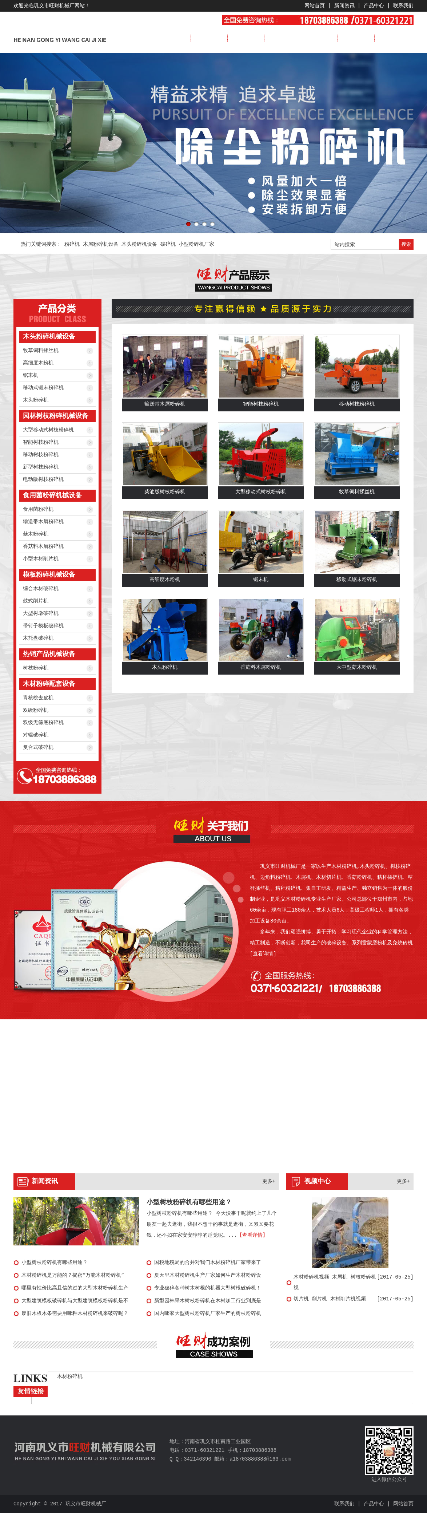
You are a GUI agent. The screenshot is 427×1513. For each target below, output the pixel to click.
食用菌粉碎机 (38, 509)
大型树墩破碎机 (41, 613)
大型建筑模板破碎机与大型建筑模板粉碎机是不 (74, 1301)
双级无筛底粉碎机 (43, 723)
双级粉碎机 (35, 710)
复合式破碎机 (38, 747)
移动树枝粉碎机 (41, 455)
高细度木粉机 (38, 363)
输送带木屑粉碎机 (43, 522)
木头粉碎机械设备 (49, 336)
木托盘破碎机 (38, 638)
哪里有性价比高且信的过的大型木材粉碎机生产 (74, 1288)
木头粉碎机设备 (139, 244)
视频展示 (319, 38)
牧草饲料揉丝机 (41, 350)
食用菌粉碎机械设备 (52, 495)
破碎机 (168, 244)
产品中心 (374, 6)
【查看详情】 (252, 1235)
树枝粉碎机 (35, 668)
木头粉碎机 (35, 400)
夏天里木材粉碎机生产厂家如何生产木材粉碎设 (207, 1275)
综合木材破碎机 (41, 589)
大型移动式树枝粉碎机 (48, 430)
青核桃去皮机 (38, 698)
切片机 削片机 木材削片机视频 (330, 1299)
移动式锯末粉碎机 (43, 388)
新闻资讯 (344, 6)
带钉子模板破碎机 (43, 626)
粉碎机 (72, 244)
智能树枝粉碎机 (41, 442)
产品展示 (246, 38)
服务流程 (356, 38)
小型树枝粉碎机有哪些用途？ (189, 1202)
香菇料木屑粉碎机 (43, 546)
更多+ (268, 1181)
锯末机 (30, 375)
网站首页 (314, 6)
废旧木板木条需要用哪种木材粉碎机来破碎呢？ (74, 1313)
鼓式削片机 (35, 601)
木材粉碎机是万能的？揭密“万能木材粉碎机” (72, 1275)
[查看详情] (263, 954)
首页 (135, 38)
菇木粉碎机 (35, 534)
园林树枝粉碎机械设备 (55, 416)
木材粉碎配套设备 (49, 684)
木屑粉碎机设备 (101, 244)
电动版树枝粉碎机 (43, 479)
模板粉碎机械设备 (49, 574)
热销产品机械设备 (49, 654)
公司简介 (172, 38)
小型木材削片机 (41, 559)
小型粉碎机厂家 (196, 244)
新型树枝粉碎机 (41, 467)
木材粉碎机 (70, 1376)
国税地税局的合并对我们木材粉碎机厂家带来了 (207, 1262)
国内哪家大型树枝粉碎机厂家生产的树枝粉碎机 (207, 1313)
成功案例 (282, 38)
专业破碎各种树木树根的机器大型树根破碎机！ (207, 1288)
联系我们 (403, 6)
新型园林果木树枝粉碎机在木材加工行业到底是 (207, 1301)
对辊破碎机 (35, 735)
